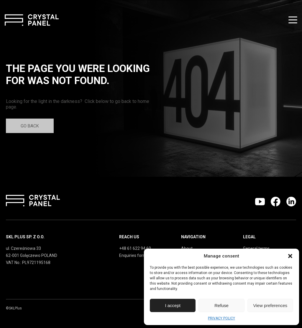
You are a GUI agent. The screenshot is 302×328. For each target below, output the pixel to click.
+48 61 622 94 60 (135, 248)
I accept (172, 305)
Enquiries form (133, 255)
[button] (290, 256)
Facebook (275, 201)
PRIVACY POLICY (221, 318)
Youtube (260, 201)
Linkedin (291, 201)
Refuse (221, 305)
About (187, 248)
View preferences (270, 305)
